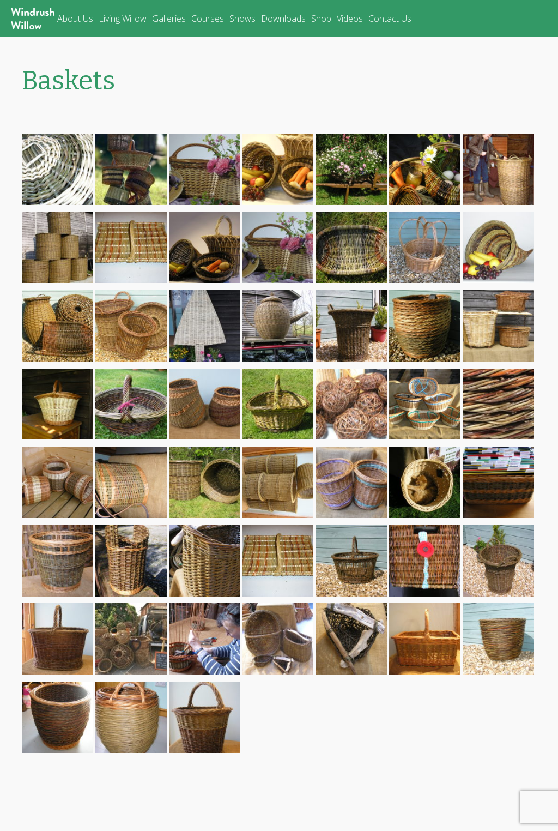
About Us (75, 19)
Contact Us (389, 19)
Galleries (169, 19)
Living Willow (123, 19)
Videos (350, 19)
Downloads (283, 19)
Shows (242, 19)
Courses (207, 19)
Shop (321, 19)
